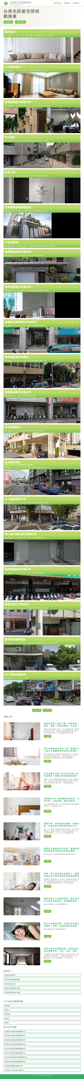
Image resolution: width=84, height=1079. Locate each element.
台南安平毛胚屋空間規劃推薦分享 (15, 1044)
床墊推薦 (7, 1014)
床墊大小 (7, 1010)
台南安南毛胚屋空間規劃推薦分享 (15, 1040)
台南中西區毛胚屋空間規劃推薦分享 (16, 1057)
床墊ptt (7, 1018)
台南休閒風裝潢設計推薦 (12, 992)
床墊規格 (7, 1005)
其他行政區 (20, 22)
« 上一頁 (36, 710)
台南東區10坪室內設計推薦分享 (15, 1070)
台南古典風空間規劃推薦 (12, 979)
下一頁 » (47, 710)
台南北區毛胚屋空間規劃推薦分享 (15, 1053)
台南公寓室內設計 (10, 984)
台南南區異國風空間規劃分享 (14, 1066)
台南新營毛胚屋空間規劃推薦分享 (15, 1061)
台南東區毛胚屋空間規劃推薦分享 (15, 1036)
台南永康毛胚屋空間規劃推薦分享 (15, 1049)
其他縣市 (8, 22)
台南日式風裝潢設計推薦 (12, 988)
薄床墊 (7, 1023)
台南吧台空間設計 (10, 975)
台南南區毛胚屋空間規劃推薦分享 (15, 1031)
